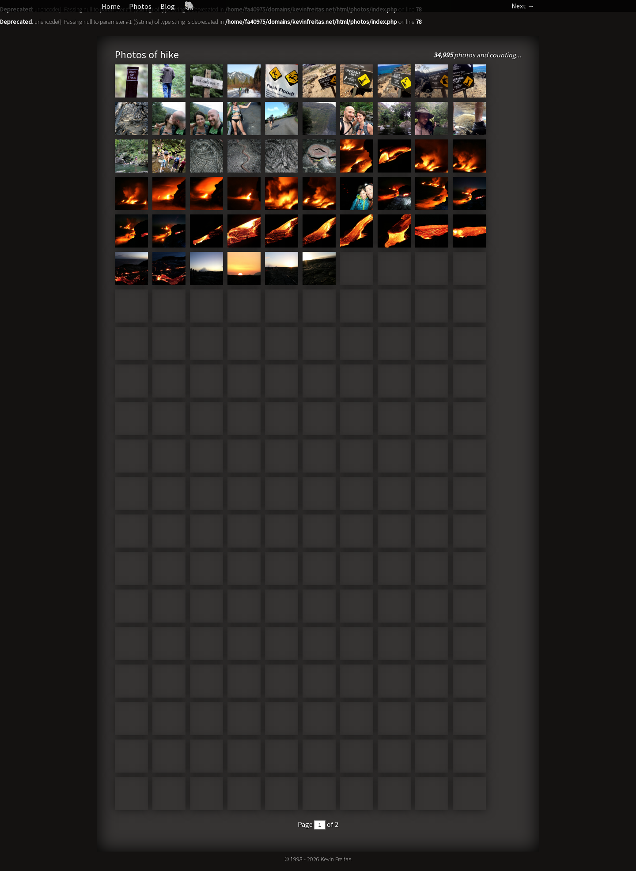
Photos (140, 6)
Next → (522, 5)
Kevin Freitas (336, 859)
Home (111, 6)
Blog (167, 6)
